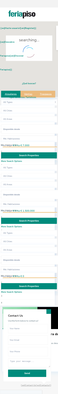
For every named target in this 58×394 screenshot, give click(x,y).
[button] (40, 72)
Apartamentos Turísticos (22, 97)
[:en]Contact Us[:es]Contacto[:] (36, 385)
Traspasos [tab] (46, 94)
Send (27, 373)
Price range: (6, 145)
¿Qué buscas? (29, 83)
